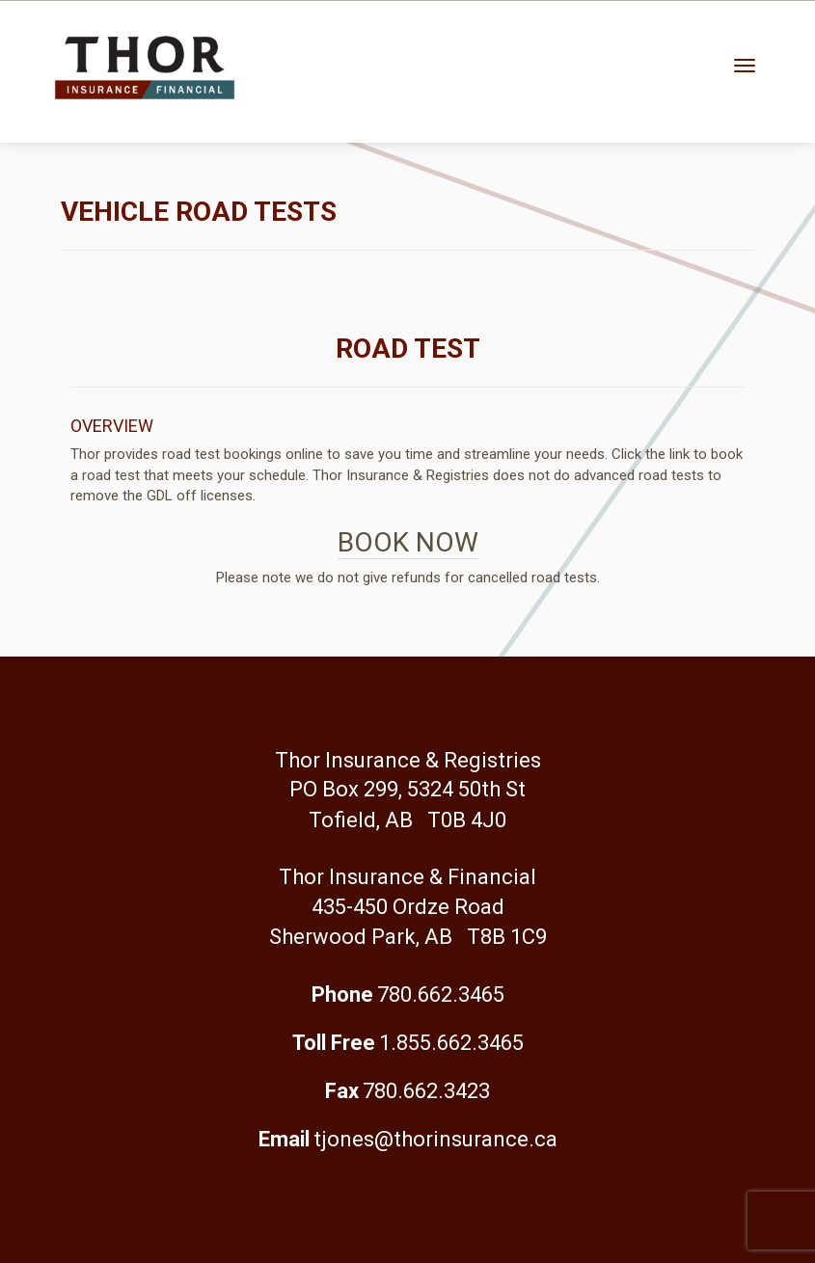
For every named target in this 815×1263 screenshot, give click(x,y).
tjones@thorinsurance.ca (435, 1139)
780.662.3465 (440, 994)
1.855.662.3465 (451, 1043)
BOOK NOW (408, 542)
